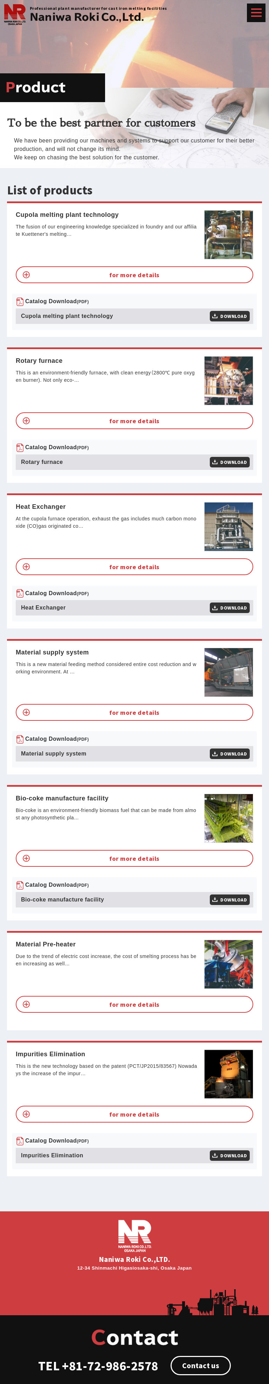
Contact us (201, 1365)
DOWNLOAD (233, 316)
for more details (134, 275)
